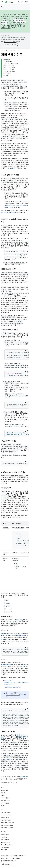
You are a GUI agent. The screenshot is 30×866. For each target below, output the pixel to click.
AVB (9, 662)
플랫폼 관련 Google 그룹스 (7, 822)
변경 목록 (6, 759)
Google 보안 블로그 (6, 820)
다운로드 (3, 795)
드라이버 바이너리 (5, 803)
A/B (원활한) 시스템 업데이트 (9, 212)
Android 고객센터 (5, 834)
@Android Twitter (5, 812)
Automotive (13, 51)
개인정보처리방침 (6, 858)
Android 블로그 (5, 817)
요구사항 (3, 793)
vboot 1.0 (4, 633)
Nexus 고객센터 (5, 839)
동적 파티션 (16, 147)
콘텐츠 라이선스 (24, 776)
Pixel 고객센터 (4, 837)
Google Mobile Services (7, 844)
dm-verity (20, 620)
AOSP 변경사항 (5, 28)
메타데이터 (6, 635)
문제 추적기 (4, 850)
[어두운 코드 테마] (26, 350)
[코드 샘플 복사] (28, 350)
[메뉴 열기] (2, 2)
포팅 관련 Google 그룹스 (7, 828)
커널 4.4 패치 (8, 687)
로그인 (26, 2)
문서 (2, 7)
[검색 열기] (19, 2)
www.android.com (6, 842)
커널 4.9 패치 (16, 687)
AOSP (2, 51)
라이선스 (23, 855)
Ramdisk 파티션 (13, 168)
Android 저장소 (5, 790)
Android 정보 (4, 855)
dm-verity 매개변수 (22, 635)
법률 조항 (17, 855)
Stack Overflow (5, 847)
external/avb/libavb (6, 664)
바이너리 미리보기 (5, 798)
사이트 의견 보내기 (16, 858)
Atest (17, 455)
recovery (9, 491)
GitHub (3, 805)
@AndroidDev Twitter (6, 815)
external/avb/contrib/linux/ (13, 695)
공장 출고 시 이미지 (5, 800)
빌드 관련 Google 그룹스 (7, 825)
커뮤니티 (11, 855)
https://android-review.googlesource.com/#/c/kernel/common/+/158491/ (16, 682)
